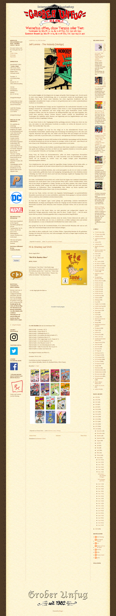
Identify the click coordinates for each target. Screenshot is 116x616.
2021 (96, 402)
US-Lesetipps (98, 359)
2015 (96, 416)
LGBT (96, 314)
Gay (96, 302)
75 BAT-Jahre (98, 232)
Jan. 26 (100, 467)
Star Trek (97, 344)
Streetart (97, 348)
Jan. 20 (100, 486)
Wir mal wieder (99, 374)
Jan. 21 (100, 484)
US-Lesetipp (98, 357)
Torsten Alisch (100, 555)
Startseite (58, 435)
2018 (96, 409)
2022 (96, 399)
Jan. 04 (100, 523)
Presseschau (98, 334)
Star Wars (97, 346)
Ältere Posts (84, 435)
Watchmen (97, 368)
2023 (96, 397)
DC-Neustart (98, 268)
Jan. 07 (100, 515)
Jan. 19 (100, 488)
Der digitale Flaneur (100, 540)
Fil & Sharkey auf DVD (40, 247)
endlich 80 (97, 389)
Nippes (96, 330)
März (98, 452)
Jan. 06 (100, 518)
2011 (96, 426)
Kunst (96, 312)
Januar (98, 457)
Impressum (13, 57)
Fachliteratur (98, 295)
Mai (98, 448)
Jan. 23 (100, 472)
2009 (96, 529)
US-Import (59, 241)
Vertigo (97, 365)
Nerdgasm (97, 328)
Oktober (99, 435)
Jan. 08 (100, 513)
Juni (98, 445)
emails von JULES (99, 385)
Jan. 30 (100, 459)
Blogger (61, 611)
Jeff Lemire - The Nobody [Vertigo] (46, 44)
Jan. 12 (100, 506)
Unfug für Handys (16, 325)
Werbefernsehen (99, 370)
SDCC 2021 (98, 336)
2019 (96, 407)
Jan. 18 (100, 491)
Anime (96, 242)
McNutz (99, 549)
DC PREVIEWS (99, 265)
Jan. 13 (100, 503)
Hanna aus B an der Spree (101, 546)
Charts (96, 253)
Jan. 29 (100, 462)
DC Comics (98, 261)
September (99, 438)
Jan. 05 (100, 520)
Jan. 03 (100, 525)
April (98, 450)
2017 (96, 412)
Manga (96, 322)
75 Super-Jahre (98, 234)
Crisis (96, 255)
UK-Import (98, 353)
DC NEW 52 (98, 263)
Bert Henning (100, 537)
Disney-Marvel (98, 280)
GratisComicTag (99, 306)
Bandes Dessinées (99, 246)
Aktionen (97, 236)
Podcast (97, 332)
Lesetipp (97, 316)
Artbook (97, 244)
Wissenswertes (98, 376)
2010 (96, 428)
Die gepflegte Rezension (51, 241)
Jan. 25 (100, 469)
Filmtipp (58, 430)
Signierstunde (98, 342)
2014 (96, 419)
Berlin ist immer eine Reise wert (100, 250)
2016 (96, 414)
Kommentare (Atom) (40, 438)
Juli (98, 443)
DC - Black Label (99, 258)
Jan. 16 (100, 496)
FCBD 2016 (98, 283)
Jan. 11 (100, 508)
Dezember (99, 431)
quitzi (98, 557)
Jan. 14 (100, 501)
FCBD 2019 (98, 289)
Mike (98, 552)
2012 (96, 424)
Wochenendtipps (99, 378)
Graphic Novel (98, 304)
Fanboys (97, 297)
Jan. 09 (100, 510)
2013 (96, 421)
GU (98, 543)
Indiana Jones (98, 308)
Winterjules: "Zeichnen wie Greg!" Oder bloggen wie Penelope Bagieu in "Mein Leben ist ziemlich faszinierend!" (100, 52)
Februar (99, 455)
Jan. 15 (100, 498)
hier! (37, 366)
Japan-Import (98, 310)
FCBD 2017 (98, 285)
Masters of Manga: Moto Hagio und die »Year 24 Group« (100, 208)
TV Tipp (97, 351)
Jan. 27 (100, 464)
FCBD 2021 (98, 293)
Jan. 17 (100, 493)
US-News (97, 361)
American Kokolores (100, 238)
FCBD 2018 (98, 287)
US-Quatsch (98, 363)
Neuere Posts (32, 435)
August (99, 440)
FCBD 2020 (98, 291)
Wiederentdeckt (99, 372)
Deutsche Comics (52, 430)
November (99, 433)
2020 (96, 404)
